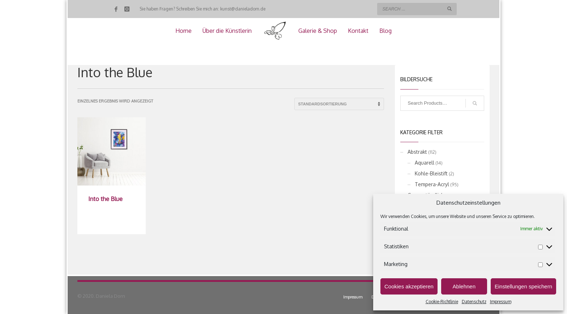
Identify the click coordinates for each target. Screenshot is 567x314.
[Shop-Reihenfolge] (339, 104)
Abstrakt (417, 152)
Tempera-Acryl (432, 184)
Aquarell (424, 163)
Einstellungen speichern (523, 286)
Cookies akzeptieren (409, 286)
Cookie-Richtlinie (442, 301)
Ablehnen (464, 286)
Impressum (500, 301)
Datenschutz (474, 301)
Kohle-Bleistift (431, 173)
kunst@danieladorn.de (242, 9)
